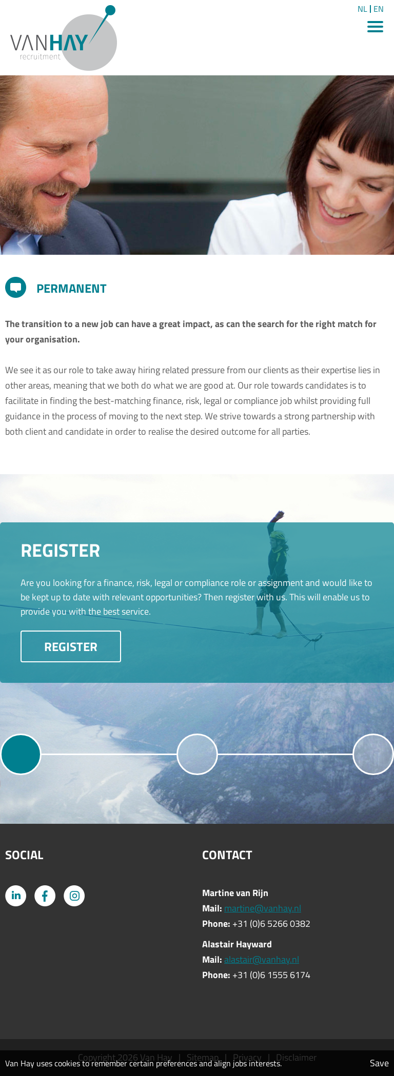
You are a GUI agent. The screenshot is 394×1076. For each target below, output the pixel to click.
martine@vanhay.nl (262, 908)
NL (362, 9)
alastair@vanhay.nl (261, 959)
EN (378, 9)
